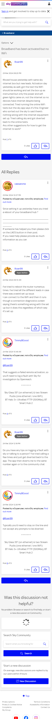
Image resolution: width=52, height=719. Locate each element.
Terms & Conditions (42, 702)
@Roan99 (8, 365)
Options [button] (5, 43)
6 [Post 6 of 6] (7, 563)
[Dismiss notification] (48, 11)
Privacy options (8, 702)
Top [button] (27, 696)
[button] (47, 60)
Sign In (49, 5)
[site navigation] (3, 4)
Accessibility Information (40, 705)
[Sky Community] (17, 4)
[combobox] (23, 22)
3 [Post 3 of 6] (7, 322)
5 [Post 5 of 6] (7, 475)
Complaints (7, 707)
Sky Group (6, 710)
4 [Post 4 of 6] (7, 414)
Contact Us (45, 707)
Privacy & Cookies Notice (12, 705)
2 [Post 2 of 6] (7, 250)
